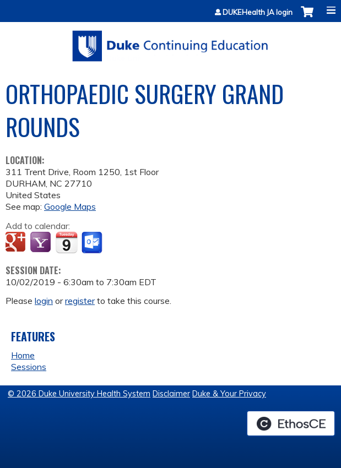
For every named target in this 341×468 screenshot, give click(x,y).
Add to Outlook (93, 243)
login (44, 300)
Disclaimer (171, 394)
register (80, 300)
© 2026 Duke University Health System (79, 394)
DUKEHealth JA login (258, 12)
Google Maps (70, 206)
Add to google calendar (17, 243)
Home (23, 355)
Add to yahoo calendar (41, 243)
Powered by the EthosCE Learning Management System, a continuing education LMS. (290, 423)
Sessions (28, 366)
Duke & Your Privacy (229, 394)
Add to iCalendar (66, 242)
